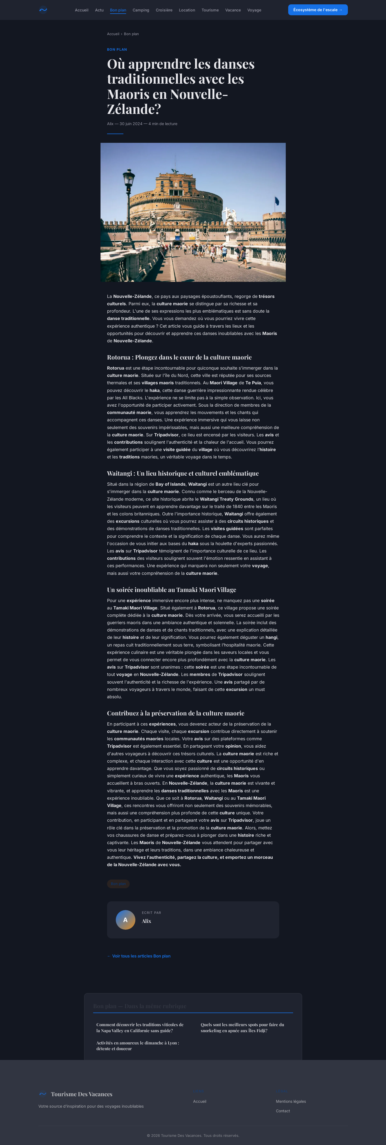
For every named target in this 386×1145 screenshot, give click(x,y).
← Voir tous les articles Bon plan (139, 956)
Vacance (233, 9)
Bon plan (118, 9)
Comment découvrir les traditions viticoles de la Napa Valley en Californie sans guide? (140, 1027)
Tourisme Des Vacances (75, 1093)
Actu (99, 9)
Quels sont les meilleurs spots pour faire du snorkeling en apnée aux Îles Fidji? (242, 1027)
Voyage (254, 9)
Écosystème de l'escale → (317, 9)
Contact (283, 1110)
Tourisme (210, 9)
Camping (141, 9)
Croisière (164, 9)
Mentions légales (291, 1101)
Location (187, 9)
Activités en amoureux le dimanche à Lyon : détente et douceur (137, 1045)
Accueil (82, 9)
